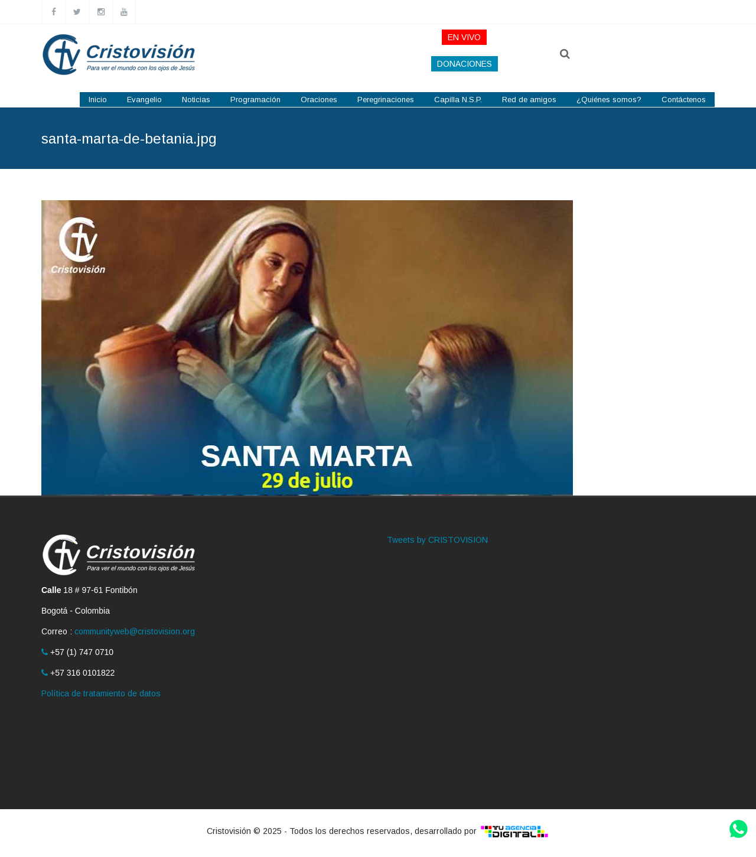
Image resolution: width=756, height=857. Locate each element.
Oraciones (319, 99)
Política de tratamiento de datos (101, 693)
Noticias (196, 99)
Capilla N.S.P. (458, 99)
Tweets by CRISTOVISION (437, 540)
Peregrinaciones (385, 99)
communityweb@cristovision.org (134, 631)
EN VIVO (464, 37)
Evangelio (144, 99)
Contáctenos (684, 99)
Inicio (98, 99)
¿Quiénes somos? (608, 99)
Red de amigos (529, 99)
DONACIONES (464, 64)
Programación (255, 99)
